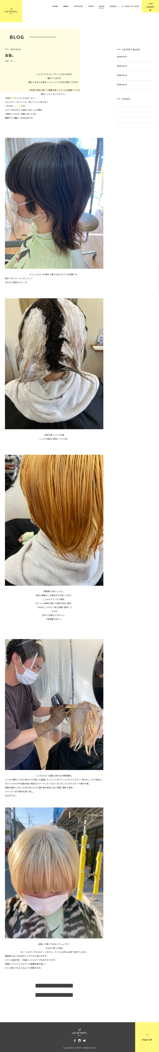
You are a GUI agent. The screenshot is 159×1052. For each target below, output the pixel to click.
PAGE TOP (147, 1037)
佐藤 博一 (122, 127)
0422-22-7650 (130, 6)
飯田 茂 (121, 118)
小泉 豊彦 (122, 143)
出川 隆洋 (122, 135)
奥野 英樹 (122, 151)
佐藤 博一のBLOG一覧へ (54, 987)
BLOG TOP (54, 996)
